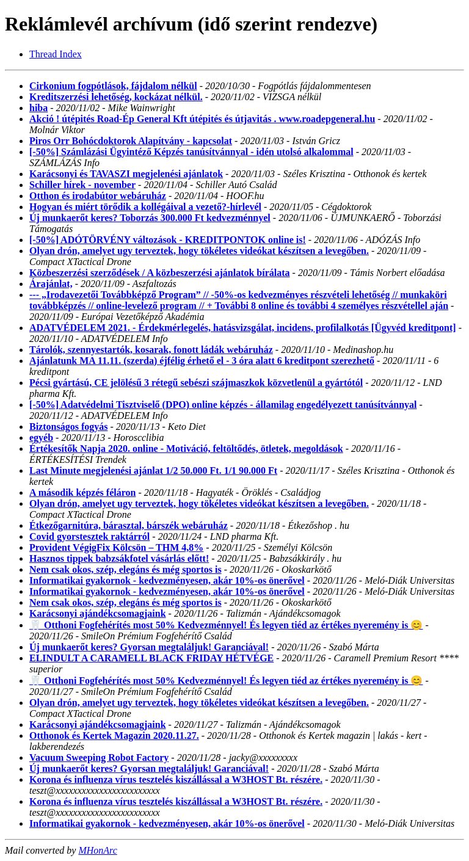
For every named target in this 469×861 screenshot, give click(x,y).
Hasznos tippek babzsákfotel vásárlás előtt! (119, 558)
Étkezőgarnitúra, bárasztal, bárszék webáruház (128, 525)
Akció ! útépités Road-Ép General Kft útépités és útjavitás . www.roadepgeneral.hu (202, 119)
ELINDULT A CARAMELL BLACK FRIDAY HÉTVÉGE (151, 658)
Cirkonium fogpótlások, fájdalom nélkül (113, 86)
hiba (38, 108)
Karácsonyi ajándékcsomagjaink (97, 613)
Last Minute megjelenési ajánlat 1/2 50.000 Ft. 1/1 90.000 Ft (153, 470)
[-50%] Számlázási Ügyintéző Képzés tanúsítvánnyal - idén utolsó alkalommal (191, 152)
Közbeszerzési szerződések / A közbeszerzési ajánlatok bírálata (159, 272)
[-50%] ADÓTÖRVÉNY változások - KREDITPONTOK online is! (167, 239)
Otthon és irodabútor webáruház (97, 196)
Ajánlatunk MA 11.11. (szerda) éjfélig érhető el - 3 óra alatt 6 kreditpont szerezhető (201, 360)
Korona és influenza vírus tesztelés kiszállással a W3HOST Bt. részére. (175, 779)
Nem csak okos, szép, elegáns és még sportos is (125, 569)
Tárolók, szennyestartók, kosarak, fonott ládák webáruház (151, 349)
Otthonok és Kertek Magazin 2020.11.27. (114, 735)
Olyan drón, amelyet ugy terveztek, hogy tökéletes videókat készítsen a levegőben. (199, 250)
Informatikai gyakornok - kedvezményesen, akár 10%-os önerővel (167, 580)
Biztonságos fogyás (68, 426)
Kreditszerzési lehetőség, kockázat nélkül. (116, 97)
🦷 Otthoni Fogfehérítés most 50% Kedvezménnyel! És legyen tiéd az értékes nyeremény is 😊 (226, 625)
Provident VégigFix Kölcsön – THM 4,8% (116, 547)
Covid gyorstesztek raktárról (89, 536)
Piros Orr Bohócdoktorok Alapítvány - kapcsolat (130, 141)
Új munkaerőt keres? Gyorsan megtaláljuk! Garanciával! (149, 647)
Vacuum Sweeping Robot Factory (99, 757)
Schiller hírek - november (82, 185)
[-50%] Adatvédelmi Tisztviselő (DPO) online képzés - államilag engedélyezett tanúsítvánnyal (222, 404)
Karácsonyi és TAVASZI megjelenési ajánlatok (126, 174)
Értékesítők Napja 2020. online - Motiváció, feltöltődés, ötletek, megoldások (186, 448)
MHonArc (97, 850)
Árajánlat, (51, 283)
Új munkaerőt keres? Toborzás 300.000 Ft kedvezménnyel (150, 218)
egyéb (41, 437)
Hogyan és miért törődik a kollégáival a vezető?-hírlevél (145, 207)
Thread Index (55, 54)
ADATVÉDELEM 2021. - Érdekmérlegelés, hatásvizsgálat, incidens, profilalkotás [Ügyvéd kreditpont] (242, 327)
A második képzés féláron (82, 492)
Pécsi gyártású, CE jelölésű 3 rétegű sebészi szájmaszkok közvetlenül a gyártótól (196, 382)
